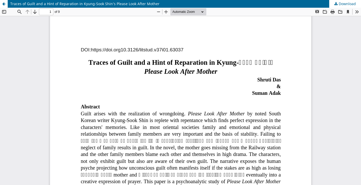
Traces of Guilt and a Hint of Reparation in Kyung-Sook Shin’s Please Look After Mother (84, 3)
